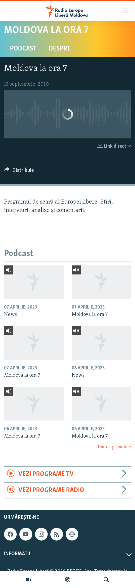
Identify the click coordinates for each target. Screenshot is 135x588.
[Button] (19, 171)
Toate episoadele (114, 447)
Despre (60, 48)
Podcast (23, 48)
